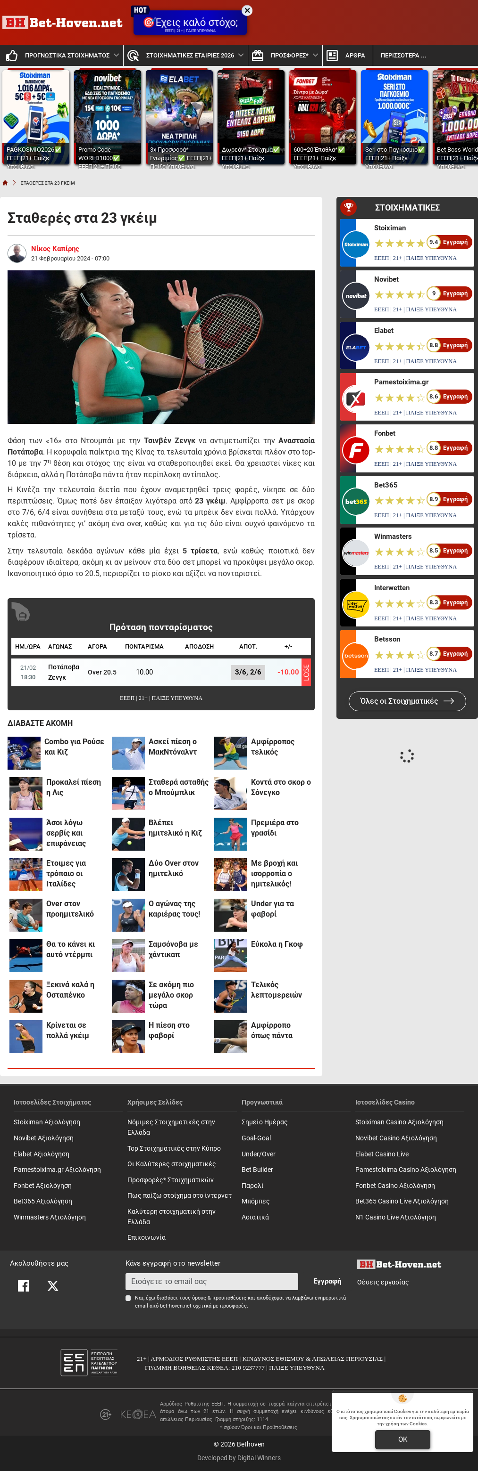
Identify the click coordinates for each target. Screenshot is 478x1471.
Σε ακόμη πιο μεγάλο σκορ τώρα (171, 995)
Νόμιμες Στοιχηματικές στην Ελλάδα (171, 1127)
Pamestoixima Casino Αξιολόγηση (405, 1170)
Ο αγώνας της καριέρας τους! (174, 908)
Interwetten (392, 588)
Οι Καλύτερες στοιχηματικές (171, 1164)
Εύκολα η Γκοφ (277, 944)
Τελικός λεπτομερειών (276, 990)
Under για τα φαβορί (272, 908)
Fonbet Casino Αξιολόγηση (395, 1186)
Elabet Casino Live (382, 1154)
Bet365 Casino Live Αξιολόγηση (402, 1201)
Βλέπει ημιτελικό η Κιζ (175, 827)
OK (402, 1439)
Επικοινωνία (146, 1238)
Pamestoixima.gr (401, 382)
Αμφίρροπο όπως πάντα (272, 1030)
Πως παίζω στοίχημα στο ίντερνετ (179, 1196)
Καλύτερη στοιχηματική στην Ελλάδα (171, 1217)
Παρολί (253, 1186)
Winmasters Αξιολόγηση (50, 1217)
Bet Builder (257, 1170)
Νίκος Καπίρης (55, 248)
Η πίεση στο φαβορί (169, 1030)
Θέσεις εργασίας (383, 1282)
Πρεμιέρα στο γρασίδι (275, 827)
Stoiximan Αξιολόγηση (47, 1122)
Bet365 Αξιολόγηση (43, 1201)
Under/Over (259, 1154)
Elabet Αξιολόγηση (41, 1154)
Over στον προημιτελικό (70, 908)
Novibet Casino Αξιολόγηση (396, 1138)
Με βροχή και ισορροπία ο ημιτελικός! (274, 873)
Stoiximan (390, 228)
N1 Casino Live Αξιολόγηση (395, 1217)
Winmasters (393, 536)
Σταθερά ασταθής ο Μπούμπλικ (179, 787)
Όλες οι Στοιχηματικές (407, 701)
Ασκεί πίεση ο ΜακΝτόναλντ (173, 746)
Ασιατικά (255, 1217)
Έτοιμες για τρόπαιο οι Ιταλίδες (66, 873)
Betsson (387, 639)
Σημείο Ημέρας (265, 1122)
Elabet (384, 330)
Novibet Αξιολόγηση (44, 1138)
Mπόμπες (256, 1201)
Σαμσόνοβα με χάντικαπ (173, 949)
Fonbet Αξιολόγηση (43, 1186)
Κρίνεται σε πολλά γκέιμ (67, 1030)
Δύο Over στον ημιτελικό (174, 868)
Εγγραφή (327, 1281)
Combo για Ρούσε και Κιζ (74, 746)
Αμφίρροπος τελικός (272, 746)
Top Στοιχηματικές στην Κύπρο (174, 1149)
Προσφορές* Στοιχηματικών (170, 1180)
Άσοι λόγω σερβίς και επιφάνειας (66, 833)
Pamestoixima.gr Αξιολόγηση (57, 1170)
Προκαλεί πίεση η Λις (73, 787)
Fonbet (384, 433)
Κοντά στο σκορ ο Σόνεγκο (281, 787)
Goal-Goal (256, 1138)
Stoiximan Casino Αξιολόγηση (399, 1122)
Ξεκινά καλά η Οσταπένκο (70, 990)
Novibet (386, 279)
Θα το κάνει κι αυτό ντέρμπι (70, 949)
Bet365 (386, 485)
